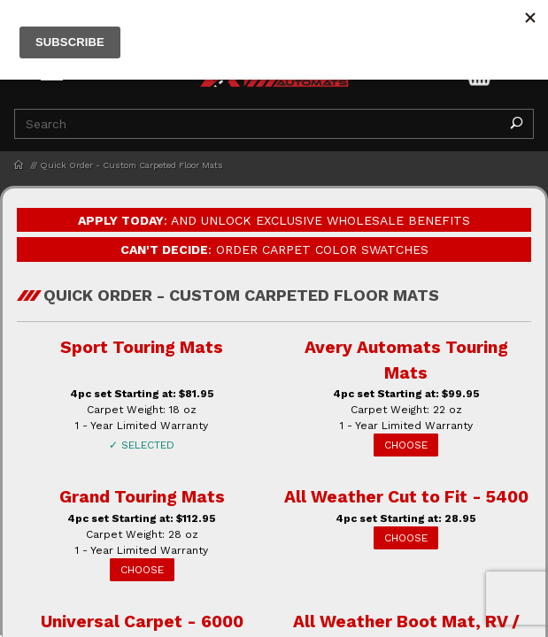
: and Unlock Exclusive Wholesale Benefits (274, 220)
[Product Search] (257, 124)
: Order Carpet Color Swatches (274, 249)
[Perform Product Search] (516, 124)
